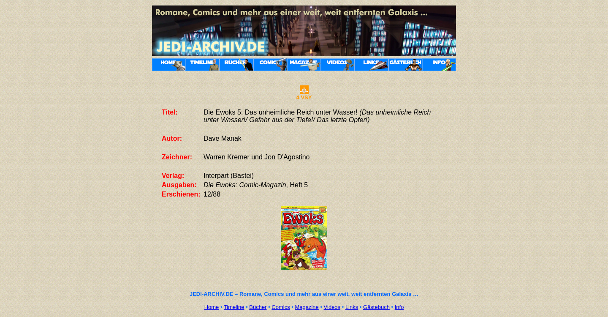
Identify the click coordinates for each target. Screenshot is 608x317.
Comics (280, 307)
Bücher (257, 307)
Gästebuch (376, 307)
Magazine (306, 307)
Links (351, 307)
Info (399, 307)
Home (211, 307)
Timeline (234, 307)
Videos (332, 307)
